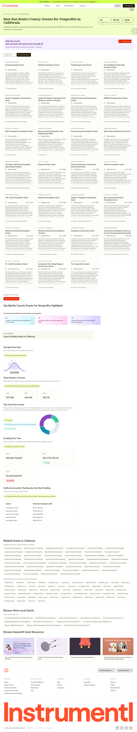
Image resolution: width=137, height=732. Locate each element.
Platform (48, 5)
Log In (117, 5)
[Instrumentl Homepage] (10, 5)
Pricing (58, 5)
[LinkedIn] (131, 728)
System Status (49, 728)
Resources (83, 5)
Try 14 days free (129, 5)
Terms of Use (40, 728)
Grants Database (69, 5)
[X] (122, 728)
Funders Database (106, 670)
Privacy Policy (31, 728)
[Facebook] (117, 728)
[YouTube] (126, 728)
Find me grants (125, 41)
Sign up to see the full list (11, 298)
